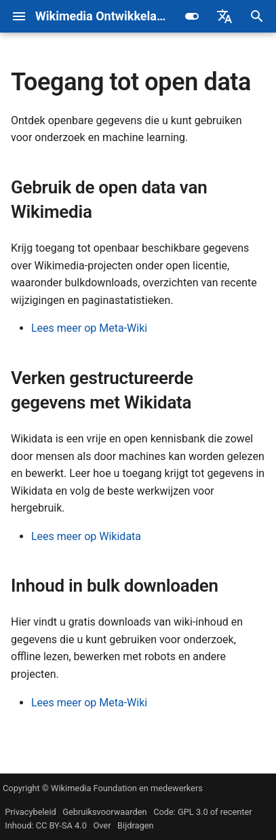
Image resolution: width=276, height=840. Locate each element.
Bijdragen (135, 825)
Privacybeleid (30, 812)
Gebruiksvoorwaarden (104, 812)
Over (102, 825)
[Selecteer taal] (224, 16)
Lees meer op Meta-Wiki (89, 328)
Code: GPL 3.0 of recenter (202, 812)
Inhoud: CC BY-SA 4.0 (46, 825)
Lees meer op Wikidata (86, 536)
